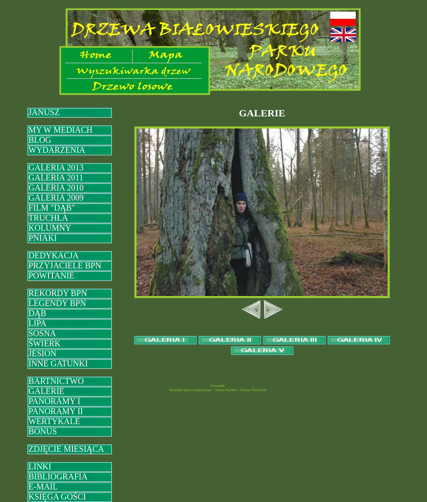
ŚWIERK (44, 343)
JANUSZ (43, 112)
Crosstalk (218, 386)
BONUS (42, 431)
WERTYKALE (54, 421)
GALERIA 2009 (56, 197)
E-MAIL (43, 486)
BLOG (39, 139)
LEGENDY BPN (57, 303)
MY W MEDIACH (60, 129)
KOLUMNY (49, 227)
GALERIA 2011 (55, 177)
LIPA (37, 323)
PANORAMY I (54, 401)
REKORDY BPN (57, 293)
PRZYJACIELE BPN (64, 265)
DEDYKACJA (53, 255)
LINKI (39, 466)
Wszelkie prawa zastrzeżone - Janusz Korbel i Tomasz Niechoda (217, 390)
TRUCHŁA (48, 217)
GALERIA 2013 (56, 167)
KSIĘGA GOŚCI (57, 496)
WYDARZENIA (56, 149)
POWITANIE (51, 275)
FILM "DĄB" (51, 207)
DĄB (37, 313)
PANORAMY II (55, 411)
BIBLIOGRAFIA (57, 476)
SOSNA (42, 333)
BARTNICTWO (56, 381)
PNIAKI (42, 237)
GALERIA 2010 (56, 187)
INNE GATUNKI (58, 363)
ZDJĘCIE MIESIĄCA (66, 448)
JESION (42, 353)
